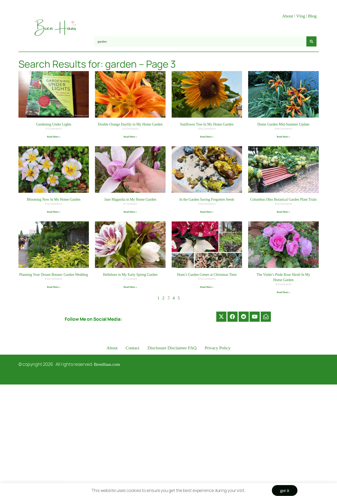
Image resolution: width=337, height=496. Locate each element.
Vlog (301, 15)
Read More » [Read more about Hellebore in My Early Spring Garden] (130, 287)
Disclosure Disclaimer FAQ (172, 347)
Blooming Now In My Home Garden (53, 199)
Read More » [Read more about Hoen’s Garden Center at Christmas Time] (206, 287)
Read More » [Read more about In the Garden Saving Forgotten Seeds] (206, 211)
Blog (312, 15)
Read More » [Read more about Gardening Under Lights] (53, 136)
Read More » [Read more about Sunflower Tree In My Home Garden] (206, 136)
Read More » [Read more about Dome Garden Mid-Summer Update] (283, 136)
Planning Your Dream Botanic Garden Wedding (53, 275)
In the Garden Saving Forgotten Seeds (206, 199)
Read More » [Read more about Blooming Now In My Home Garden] (53, 211)
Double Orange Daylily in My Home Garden (130, 124)
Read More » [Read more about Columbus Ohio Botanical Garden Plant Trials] (283, 211)
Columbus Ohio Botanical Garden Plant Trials (283, 199)
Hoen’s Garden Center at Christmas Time (207, 275)
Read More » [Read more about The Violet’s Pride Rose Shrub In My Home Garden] (283, 292)
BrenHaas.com (107, 364)
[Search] (311, 41)
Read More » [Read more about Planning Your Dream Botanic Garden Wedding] (53, 287)
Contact (132, 347)
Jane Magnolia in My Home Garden (130, 199)
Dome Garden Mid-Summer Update (283, 124)
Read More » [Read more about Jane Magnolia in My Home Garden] (130, 211)
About (288, 15)
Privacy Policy (218, 347)
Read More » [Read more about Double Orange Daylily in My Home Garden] (130, 136)
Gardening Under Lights (53, 124)
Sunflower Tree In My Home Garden (207, 124)
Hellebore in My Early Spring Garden (130, 275)
